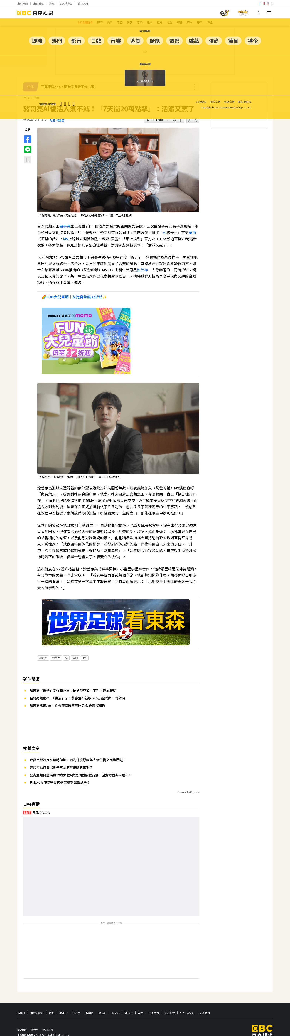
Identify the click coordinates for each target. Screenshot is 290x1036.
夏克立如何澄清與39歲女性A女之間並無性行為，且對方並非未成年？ (81, 763)
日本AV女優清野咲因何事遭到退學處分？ (60, 771)
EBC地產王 (66, 3)
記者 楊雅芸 (57, 120)
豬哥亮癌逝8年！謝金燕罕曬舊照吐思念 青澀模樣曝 (67, 694)
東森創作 (205, 1001)
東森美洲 (83, 3)
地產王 (63, 1001)
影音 (120, 22)
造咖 (51, 3)
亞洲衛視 (154, 1001)
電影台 (116, 1001)
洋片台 (129, 1001)
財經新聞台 (37, 1001)
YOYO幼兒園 (187, 1001)
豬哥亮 (64, 226)
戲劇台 (89, 1001)
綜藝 (180, 22)
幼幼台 (103, 1001)
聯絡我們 (34, 1018)
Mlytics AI (194, 780)
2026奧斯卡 (85, 22)
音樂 (140, 22)
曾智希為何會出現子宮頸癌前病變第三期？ (61, 756)
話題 (160, 22)
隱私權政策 (47, 1018)
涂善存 (142, 269)
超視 (140, 1001)
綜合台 (76, 1001)
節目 (200, 22)
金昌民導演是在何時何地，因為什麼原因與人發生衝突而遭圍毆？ (78, 748)
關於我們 (21, 1018)
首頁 (26, 98)
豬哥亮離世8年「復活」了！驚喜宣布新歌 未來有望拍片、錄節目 (77, 686)
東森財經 (38, 3)
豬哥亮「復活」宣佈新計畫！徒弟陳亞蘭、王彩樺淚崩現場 (73, 679)
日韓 (130, 22)
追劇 (150, 22)
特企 (210, 22)
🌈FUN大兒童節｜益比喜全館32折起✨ (74, 296)
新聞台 (21, 1001)
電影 (170, 22)
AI (164, 232)
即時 (100, 22)
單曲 (192, 232)
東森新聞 (22, 3)
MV (65, 238)
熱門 (110, 22)
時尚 (190, 22)
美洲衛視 (169, 1001)
